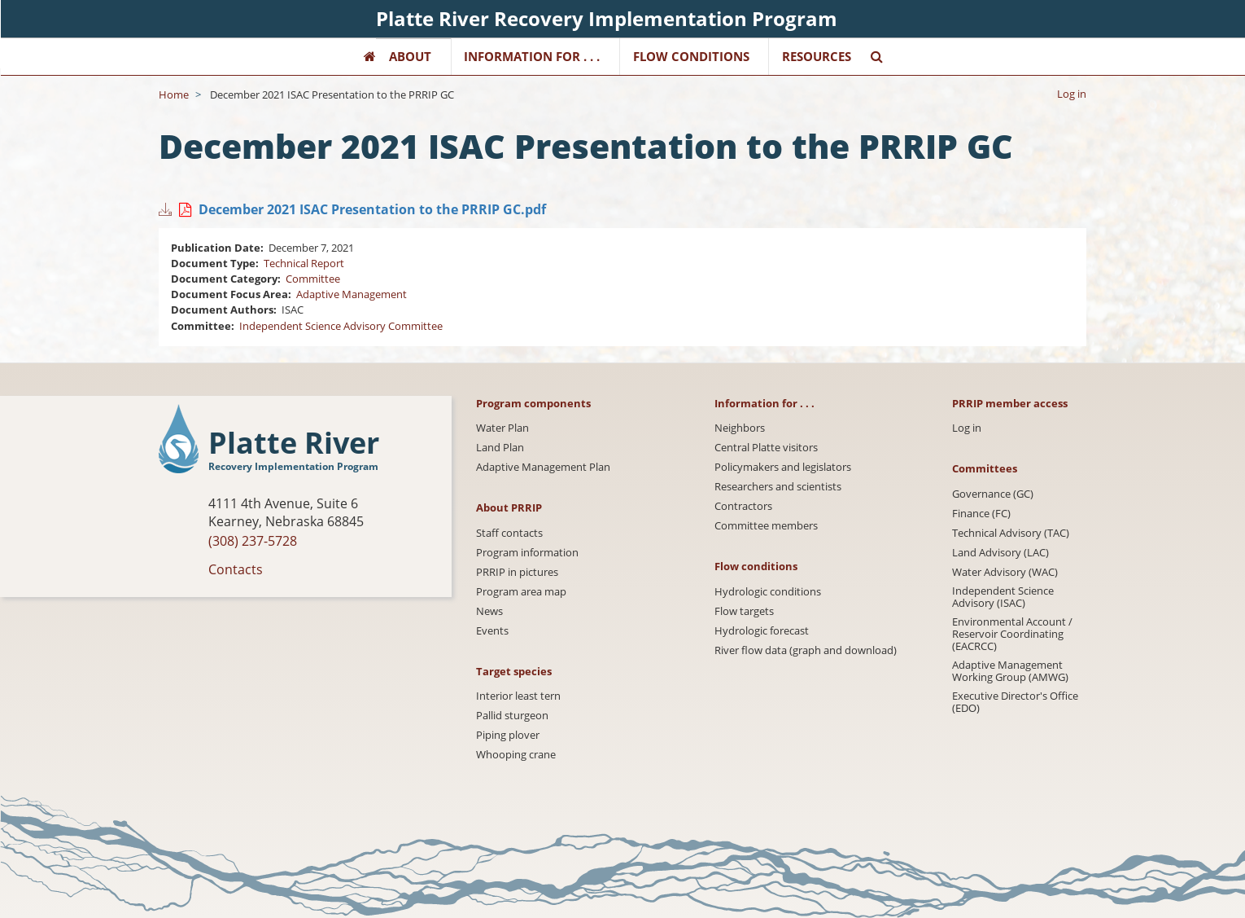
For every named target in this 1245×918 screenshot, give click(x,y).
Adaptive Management (351, 294)
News (489, 611)
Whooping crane (516, 755)
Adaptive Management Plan (543, 467)
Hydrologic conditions (767, 592)
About (410, 56)
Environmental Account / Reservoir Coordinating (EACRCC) (1012, 634)
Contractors (743, 506)
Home (174, 94)
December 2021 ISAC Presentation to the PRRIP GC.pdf (372, 209)
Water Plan (502, 428)
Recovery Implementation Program (293, 466)
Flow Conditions (691, 56)
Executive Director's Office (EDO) (1015, 702)
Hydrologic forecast (761, 631)
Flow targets (744, 611)
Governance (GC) (992, 494)
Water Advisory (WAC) (1005, 572)
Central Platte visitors (766, 447)
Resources (816, 56)
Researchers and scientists (777, 487)
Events (492, 631)
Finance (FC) (981, 513)
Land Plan (500, 447)
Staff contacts (509, 533)
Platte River (293, 443)
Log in (1071, 93)
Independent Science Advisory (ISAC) (1003, 597)
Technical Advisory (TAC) (1010, 533)
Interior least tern (518, 696)
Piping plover (508, 735)
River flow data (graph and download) (805, 650)
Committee (313, 278)
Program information (527, 553)
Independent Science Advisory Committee (341, 325)
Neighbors (739, 428)
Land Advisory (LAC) (1000, 553)
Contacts (235, 569)
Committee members (766, 526)
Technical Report (304, 263)
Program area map (521, 592)
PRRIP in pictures (517, 572)
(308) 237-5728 (252, 541)
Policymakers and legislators (782, 467)
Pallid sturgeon (512, 715)
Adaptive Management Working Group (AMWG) (1010, 671)
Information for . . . (532, 56)
